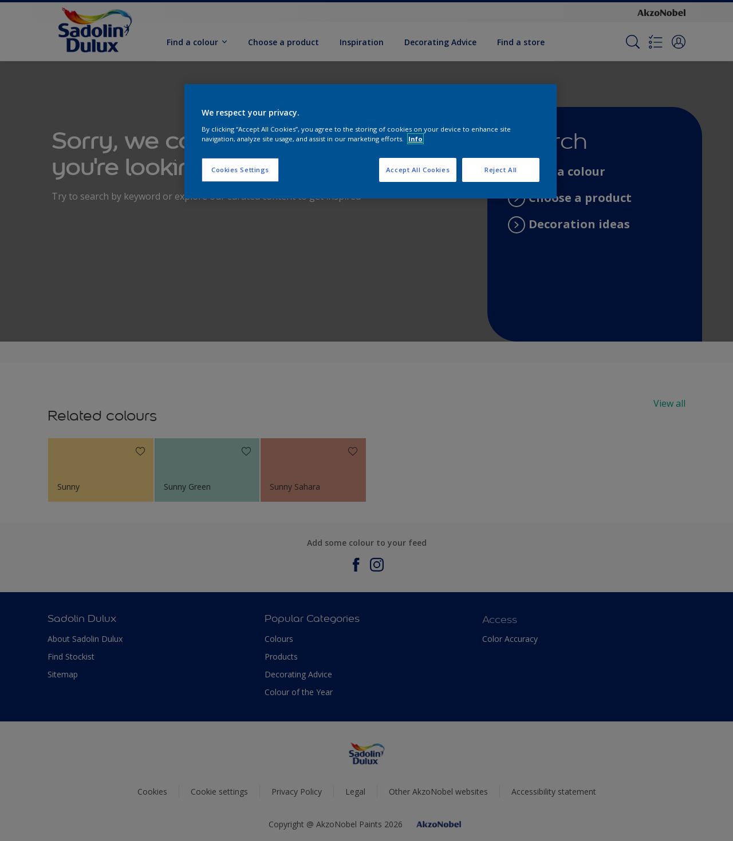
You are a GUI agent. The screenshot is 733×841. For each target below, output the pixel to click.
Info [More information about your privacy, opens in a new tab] (415, 138)
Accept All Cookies (418, 169)
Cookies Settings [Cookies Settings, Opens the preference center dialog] (240, 169)
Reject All (500, 169)
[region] (370, 141)
